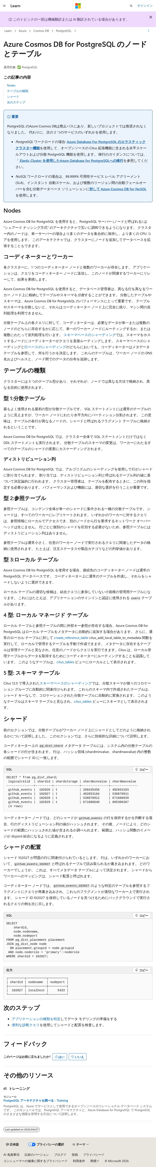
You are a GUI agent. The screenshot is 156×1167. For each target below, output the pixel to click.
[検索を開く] (131, 6)
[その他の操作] (149, 31)
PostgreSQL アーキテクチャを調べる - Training (35, 1100)
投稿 (75, 1154)
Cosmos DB (41, 31)
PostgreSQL (64, 31)
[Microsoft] (78, 6)
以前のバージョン (37, 1154)
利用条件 (79, 1161)
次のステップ (16, 102)
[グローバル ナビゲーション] (4, 6)
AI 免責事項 (11, 1154)
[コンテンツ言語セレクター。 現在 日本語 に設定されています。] (12, 1144)
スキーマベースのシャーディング (90, 334)
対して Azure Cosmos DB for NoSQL (117, 189)
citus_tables (65, 662)
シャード (13, 96)
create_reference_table (71, 637)
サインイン (145, 5)
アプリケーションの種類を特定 (36, 1018)
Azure (22, 31)
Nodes (11, 85)
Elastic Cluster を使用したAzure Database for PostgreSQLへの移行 (71, 160)
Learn (8, 31)
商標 (93, 1161)
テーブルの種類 (17, 91)
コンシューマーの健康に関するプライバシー (33, 1161)
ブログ (58, 1154)
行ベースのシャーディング (45, 347)
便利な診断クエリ (26, 1024)
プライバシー (92, 1154)
